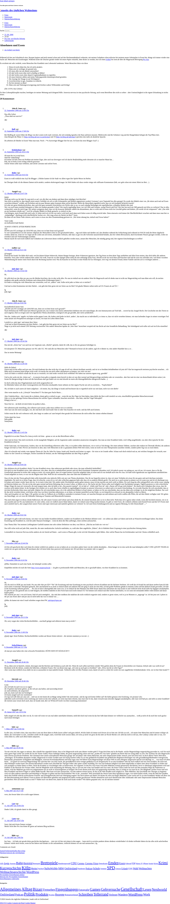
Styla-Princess (17, 645)
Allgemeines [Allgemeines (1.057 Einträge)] (10, 889)
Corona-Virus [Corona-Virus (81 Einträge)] (91, 863)
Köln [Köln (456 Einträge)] (26, 867)
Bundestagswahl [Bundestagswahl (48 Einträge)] (64, 863)
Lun (13, 804)
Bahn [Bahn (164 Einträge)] (19, 863)
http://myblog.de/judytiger (65, 137)
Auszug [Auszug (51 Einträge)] (13, 863)
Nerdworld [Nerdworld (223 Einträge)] (159, 889)
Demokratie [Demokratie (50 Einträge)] (103, 863)
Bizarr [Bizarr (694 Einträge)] (38, 889)
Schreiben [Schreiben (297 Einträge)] (86, 894)
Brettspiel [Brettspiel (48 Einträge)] (36, 863)
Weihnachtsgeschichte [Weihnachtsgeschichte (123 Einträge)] (13, 872)
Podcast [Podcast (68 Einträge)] (88, 868)
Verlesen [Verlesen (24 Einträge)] (113, 894)
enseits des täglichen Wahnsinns (18, 10)
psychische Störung (18, 39)
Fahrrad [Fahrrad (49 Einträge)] (128, 863)
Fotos (6, 15)
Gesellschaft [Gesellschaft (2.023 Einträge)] (132, 889)
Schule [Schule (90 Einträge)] (96, 868)
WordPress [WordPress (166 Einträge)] (135, 894)
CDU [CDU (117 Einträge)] (74, 863)
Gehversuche (9, 41)
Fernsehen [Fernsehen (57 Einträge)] (49, 889)
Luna (14, 819)
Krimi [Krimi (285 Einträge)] (163, 863)
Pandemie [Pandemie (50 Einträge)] (81, 869)
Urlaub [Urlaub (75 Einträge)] (124, 868)
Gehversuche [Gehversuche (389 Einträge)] (110, 889)
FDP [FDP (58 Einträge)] (133, 863)
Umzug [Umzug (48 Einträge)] (118, 869)
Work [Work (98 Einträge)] (146, 894)
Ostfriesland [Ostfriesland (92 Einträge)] (70, 868)
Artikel (108, 59)
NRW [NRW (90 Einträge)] (61, 868)
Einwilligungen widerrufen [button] (9, 879)
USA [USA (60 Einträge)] (130, 868)
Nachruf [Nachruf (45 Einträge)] (41, 869)
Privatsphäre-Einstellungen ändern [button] (12, 875)
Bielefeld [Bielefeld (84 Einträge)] (27, 863)
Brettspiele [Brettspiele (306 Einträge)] (49, 863)
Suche (2, 31)
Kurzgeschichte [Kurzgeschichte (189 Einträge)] (10, 868)
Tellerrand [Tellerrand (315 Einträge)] (100, 894)
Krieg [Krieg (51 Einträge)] (156, 863)
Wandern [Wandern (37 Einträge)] (123, 894)
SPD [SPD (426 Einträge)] (111, 867)
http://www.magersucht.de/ (41, 568)
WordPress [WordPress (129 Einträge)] (32, 872)
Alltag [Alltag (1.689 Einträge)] (26, 889)
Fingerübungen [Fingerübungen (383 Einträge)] (66, 889)
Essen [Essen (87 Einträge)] (122, 863)
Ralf (13, 129)
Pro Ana (7, 39)
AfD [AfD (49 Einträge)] (1, 863)
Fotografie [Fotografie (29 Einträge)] (83, 889)
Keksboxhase (17, 150)
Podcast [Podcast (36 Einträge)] (19, 894)
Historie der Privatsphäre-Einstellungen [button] (14, 877)
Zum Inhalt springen (7, 1)
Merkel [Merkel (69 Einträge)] (34, 868)
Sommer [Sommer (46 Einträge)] (103, 869)
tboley (14, 173)
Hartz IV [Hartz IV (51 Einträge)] (139, 863)
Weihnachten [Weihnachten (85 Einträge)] (145, 868)
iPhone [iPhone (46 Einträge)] (145, 864)
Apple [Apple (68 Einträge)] (6, 863)
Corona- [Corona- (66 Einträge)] (81, 863)
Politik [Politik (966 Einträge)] (29, 894)
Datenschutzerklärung (12, 19)
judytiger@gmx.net (55, 600)
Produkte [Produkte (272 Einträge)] (41, 894)
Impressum (8, 17)
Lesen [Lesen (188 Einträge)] (147, 889)
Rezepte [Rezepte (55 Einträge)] (59, 894)
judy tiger (15, 269)
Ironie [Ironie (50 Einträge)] (151, 863)
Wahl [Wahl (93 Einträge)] (135, 868)
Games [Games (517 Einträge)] (95, 889)
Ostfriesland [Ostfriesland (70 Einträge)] (7, 894)
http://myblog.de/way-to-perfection (37, 137)
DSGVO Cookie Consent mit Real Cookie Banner (18, 903)
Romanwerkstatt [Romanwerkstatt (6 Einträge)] (71, 895)
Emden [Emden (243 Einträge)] (113, 863)
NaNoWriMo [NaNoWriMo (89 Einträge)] (51, 868)
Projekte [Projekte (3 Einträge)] (52, 895)
